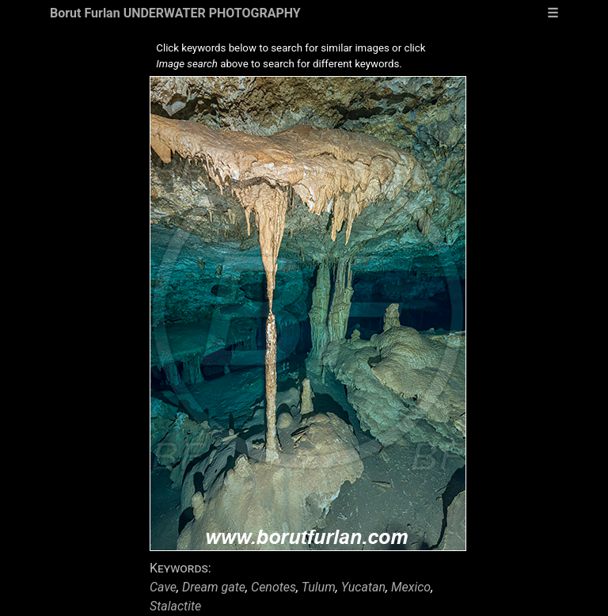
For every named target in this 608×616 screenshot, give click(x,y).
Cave (163, 587)
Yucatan (363, 587)
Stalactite (175, 606)
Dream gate (213, 587)
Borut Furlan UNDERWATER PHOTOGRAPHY (175, 13)
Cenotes (273, 587)
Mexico (411, 587)
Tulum (319, 587)
